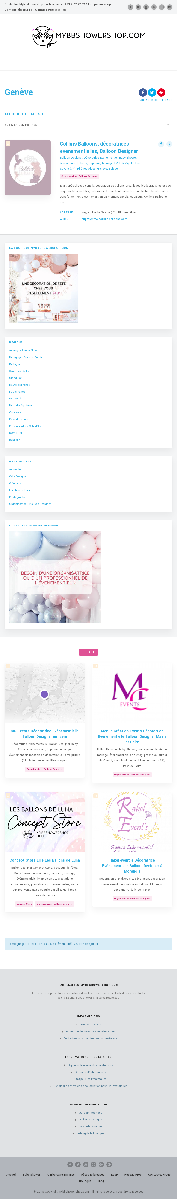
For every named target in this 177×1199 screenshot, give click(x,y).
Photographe (17, 497)
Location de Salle (20, 490)
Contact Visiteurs (17, 10)
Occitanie (15, 412)
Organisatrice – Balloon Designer (30, 504)
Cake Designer (18, 476)
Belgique (14, 440)
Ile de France (17, 392)
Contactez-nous (159, 1175)
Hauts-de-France (19, 385)
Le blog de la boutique (90, 1133)
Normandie (16, 399)
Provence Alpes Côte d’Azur (26, 426)
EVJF (114, 1175)
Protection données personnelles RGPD (90, 1031)
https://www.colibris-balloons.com (104, 219)
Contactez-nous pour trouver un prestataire (90, 1038)
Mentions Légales (91, 1025)
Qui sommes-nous (90, 1113)
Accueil (11, 1175)
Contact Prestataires (50, 10)
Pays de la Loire (19, 419)
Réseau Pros (133, 1175)
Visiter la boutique (90, 1120)
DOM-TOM (15, 433)
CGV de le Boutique (90, 1127)
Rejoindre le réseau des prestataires (90, 1065)
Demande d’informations (90, 1072)
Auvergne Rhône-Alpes (23, 350)
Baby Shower (31, 1175)
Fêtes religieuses (92, 1175)
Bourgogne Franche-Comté (26, 357)
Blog (101, 1181)
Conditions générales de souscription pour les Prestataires (90, 1086)
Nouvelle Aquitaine (20, 405)
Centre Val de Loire (20, 371)
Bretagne (15, 364)
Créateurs (15, 483)
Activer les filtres (21, 125)
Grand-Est (15, 378)
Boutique (85, 1181)
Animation (15, 470)
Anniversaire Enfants (61, 1175)
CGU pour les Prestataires (90, 1079)
